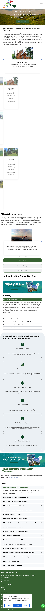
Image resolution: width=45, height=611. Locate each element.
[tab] (22, 261)
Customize (8, 605)
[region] (17, 601)
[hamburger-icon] (41, 4)
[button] (3, 60)
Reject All (17, 605)
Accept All (26, 605)
